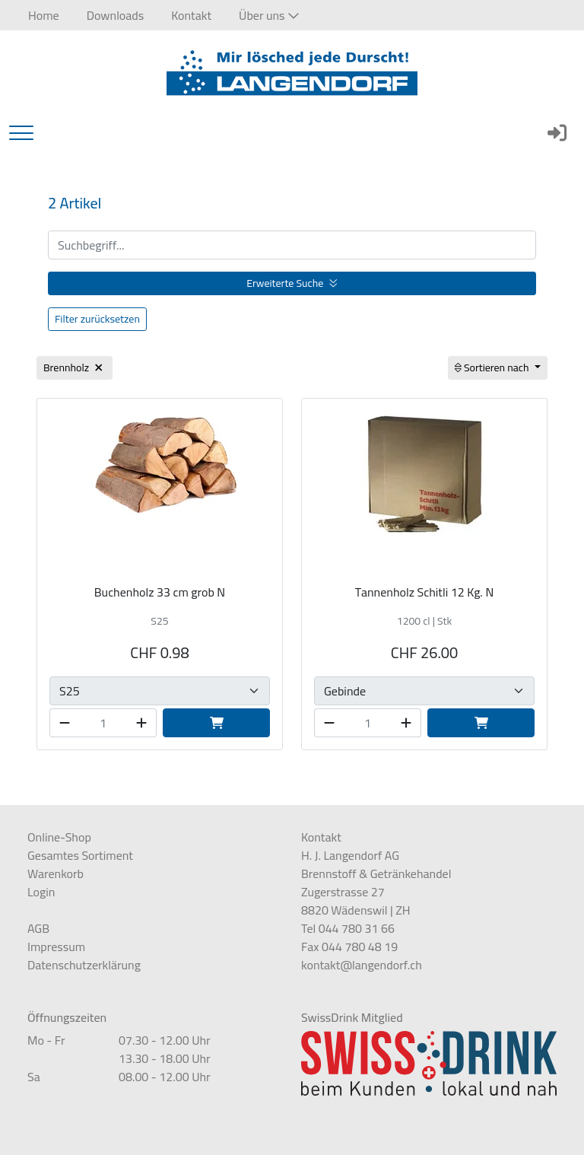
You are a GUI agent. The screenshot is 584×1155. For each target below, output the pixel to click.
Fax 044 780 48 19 (349, 946)
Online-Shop (59, 837)
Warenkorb (55, 873)
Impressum (56, 946)
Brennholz (74, 367)
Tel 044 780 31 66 (348, 928)
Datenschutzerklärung (84, 965)
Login (41, 892)
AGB (38, 928)
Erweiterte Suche (292, 283)
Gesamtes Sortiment (80, 855)
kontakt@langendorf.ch (361, 965)
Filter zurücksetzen (97, 319)
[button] (268, 15)
